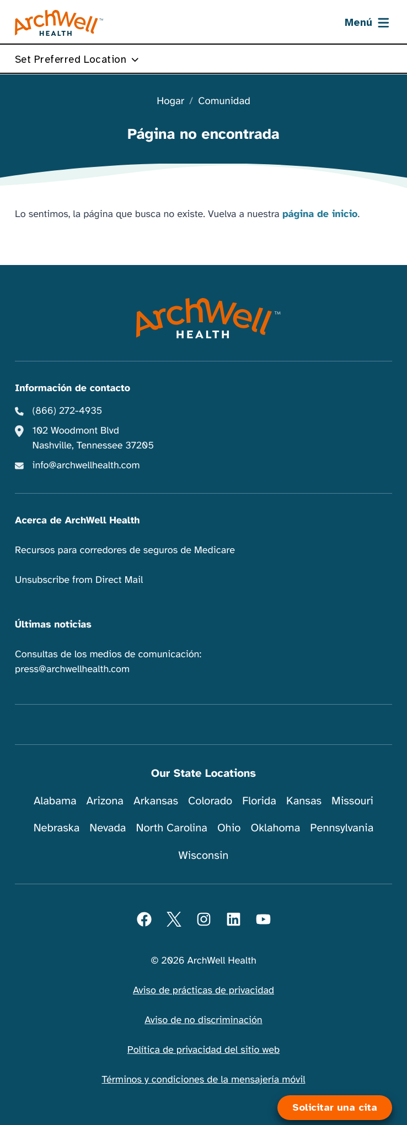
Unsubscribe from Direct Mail (79, 580)
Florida (259, 801)
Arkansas (155, 801)
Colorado (210, 801)
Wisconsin (204, 855)
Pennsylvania (341, 828)
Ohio (229, 828)
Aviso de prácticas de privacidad (203, 991)
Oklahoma (275, 828)
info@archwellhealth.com (86, 465)
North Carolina (171, 828)
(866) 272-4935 (68, 411)
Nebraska (57, 828)
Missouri (352, 801)
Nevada (107, 828)
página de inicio (320, 214)
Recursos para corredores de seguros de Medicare (125, 550)
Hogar (170, 101)
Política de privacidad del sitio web (203, 1050)
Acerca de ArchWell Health (77, 521)
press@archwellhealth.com (72, 669)
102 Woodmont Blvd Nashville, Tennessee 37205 (93, 438)
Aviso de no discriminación (203, 1020)
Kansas (304, 801)
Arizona (105, 801)
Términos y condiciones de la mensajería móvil (204, 1080)
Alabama (55, 801)
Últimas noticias (53, 625)
